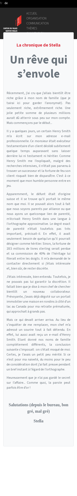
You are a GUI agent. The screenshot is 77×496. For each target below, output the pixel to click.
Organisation (36, 18)
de (6, 3)
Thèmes (31, 28)
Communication (37, 23)
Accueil (31, 13)
